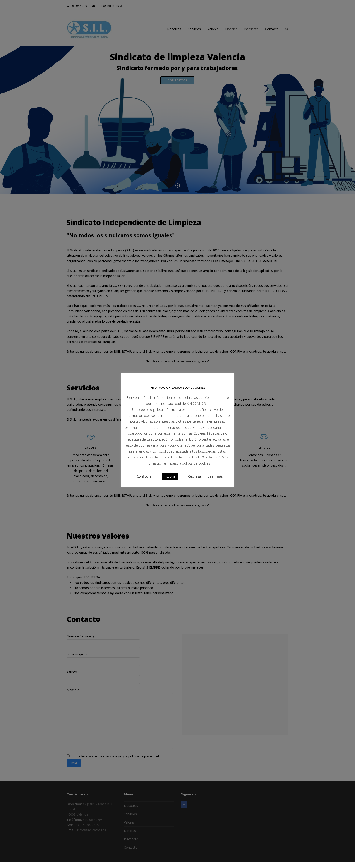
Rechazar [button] (195, 476)
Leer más (215, 476)
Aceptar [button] (170, 476)
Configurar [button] (145, 476)
